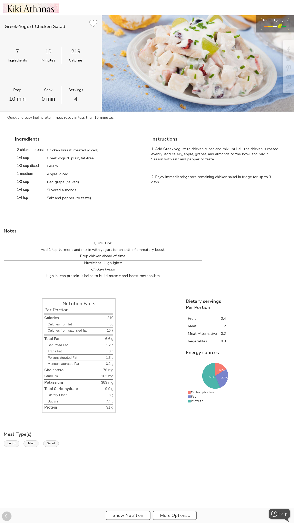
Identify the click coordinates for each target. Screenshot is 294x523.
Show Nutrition (128, 515)
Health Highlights (275, 20)
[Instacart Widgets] (147, 493)
